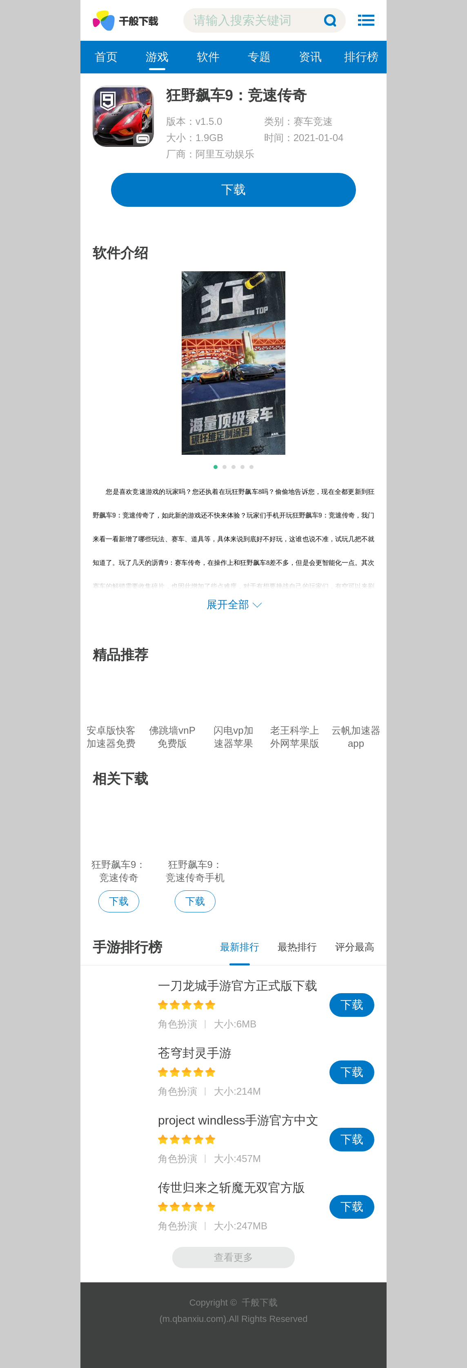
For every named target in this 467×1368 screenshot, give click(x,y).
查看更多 (233, 1257)
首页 (106, 57)
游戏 (157, 57)
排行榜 (361, 57)
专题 (259, 57)
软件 (208, 57)
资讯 (310, 57)
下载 (233, 189)
